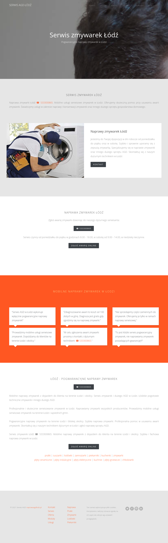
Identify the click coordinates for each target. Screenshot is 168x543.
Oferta (103, 5)
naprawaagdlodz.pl (34, 507)
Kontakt (152, 5)
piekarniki (94, 455)
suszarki (57, 455)
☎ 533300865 (44, 102)
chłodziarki (128, 459)
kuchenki (106, 455)
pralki (48, 455)
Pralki (114, 5)
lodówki (68, 455)
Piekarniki (71, 522)
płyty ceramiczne (43, 459)
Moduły (51, 518)
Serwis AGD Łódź (20, 5)
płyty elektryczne (82, 459)
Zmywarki (139, 5)
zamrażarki (80, 455)
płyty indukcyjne (62, 459)
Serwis (92, 5)
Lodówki (126, 5)
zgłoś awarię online (85, 245)
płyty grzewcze (112, 459)
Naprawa (71, 507)
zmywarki (118, 455)
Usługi (51, 522)
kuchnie (98, 459)
